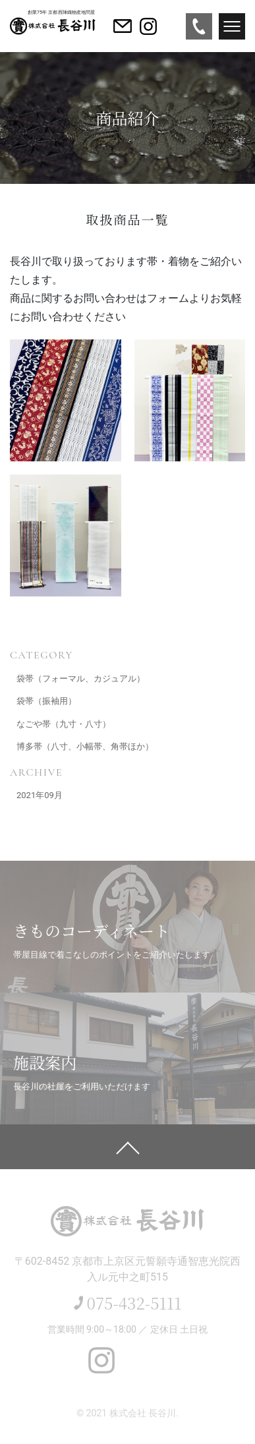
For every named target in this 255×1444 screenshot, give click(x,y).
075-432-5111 (134, 1302)
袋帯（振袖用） (46, 701)
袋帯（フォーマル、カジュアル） (80, 678)
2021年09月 (39, 795)
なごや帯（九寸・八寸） (63, 724)
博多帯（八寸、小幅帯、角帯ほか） (85, 746)
